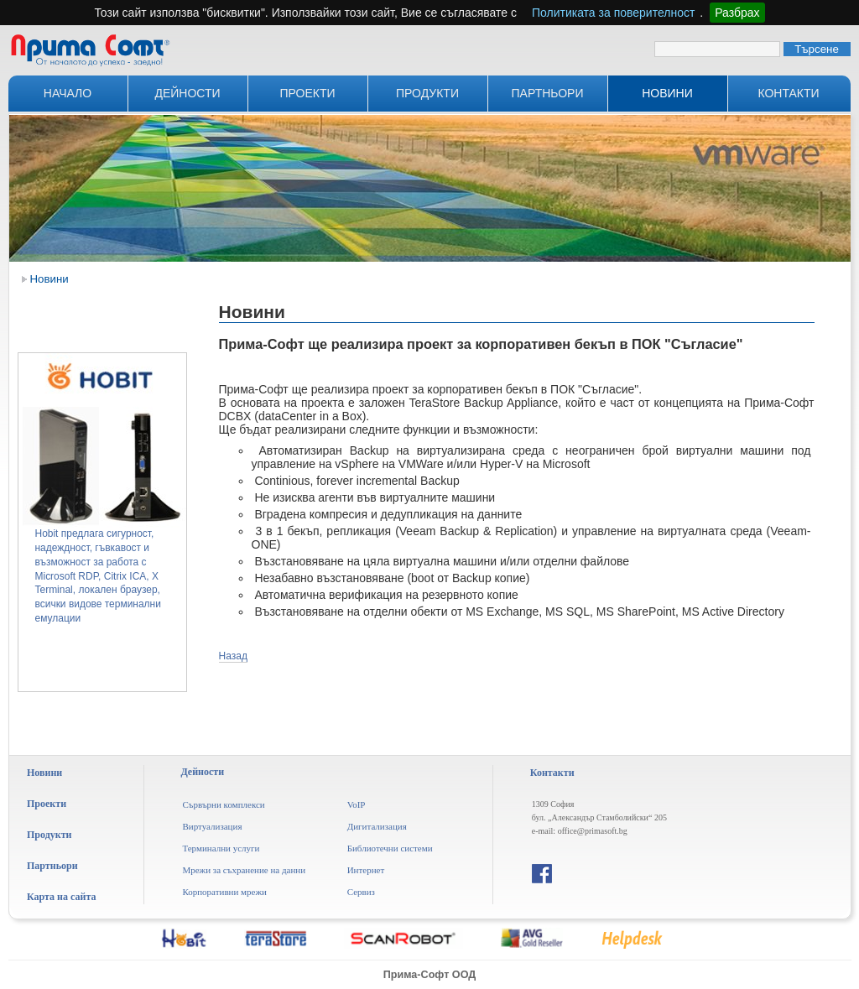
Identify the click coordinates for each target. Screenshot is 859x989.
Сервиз (361, 892)
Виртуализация (212, 826)
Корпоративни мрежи (224, 892)
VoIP (356, 804)
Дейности (187, 93)
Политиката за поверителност (613, 12)
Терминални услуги (220, 848)
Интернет (366, 870)
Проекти (307, 93)
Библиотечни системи (390, 848)
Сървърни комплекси (223, 804)
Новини (667, 93)
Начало (67, 93)
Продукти (427, 93)
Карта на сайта (61, 897)
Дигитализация (377, 826)
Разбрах (737, 12)
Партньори (548, 93)
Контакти (788, 93)
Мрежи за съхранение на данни (243, 870)
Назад (233, 656)
